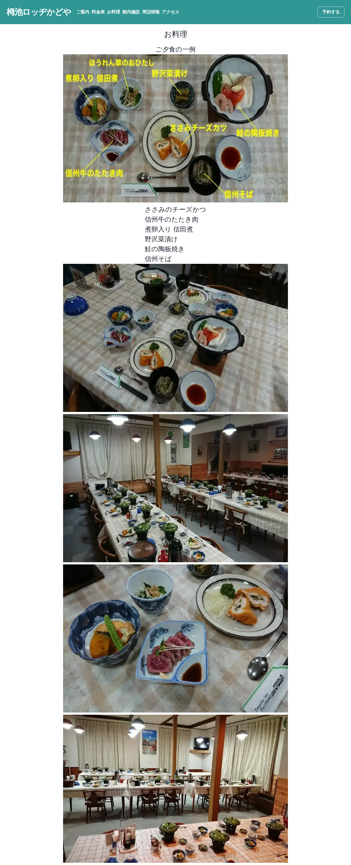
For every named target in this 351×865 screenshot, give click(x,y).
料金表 (98, 12)
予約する (331, 12)
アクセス (170, 12)
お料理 (113, 12)
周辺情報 (151, 12)
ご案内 (82, 12)
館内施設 (131, 12)
